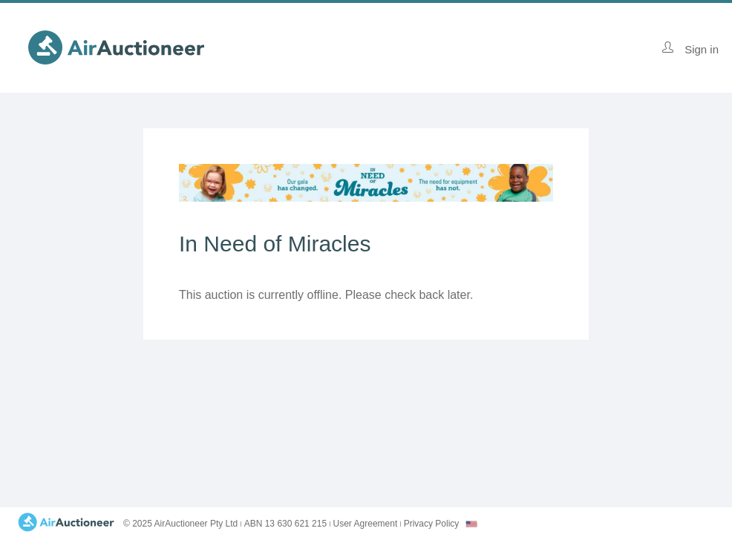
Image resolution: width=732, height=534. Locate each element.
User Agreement (365, 523)
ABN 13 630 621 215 (285, 523)
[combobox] (471, 524)
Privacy (432, 523)
